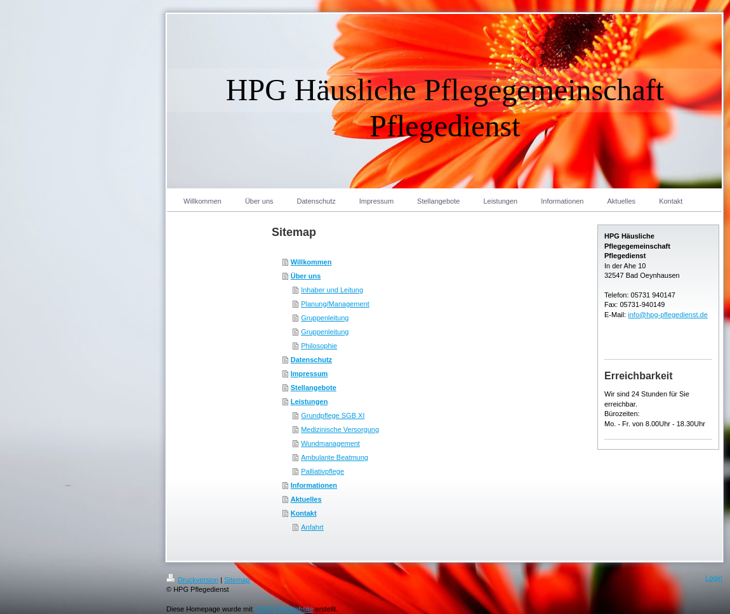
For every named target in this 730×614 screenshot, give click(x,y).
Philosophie (319, 345)
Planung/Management (335, 304)
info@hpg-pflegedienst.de (668, 314)
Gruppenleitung (324, 318)
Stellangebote (313, 387)
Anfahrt (312, 527)
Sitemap (236, 580)
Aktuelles (306, 499)
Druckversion (192, 580)
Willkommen (311, 262)
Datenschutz (311, 359)
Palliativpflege (322, 471)
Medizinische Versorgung (340, 429)
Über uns (306, 276)
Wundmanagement (330, 443)
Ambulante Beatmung (334, 457)
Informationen (314, 485)
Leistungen (309, 401)
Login (713, 578)
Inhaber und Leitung (332, 290)
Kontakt (304, 513)
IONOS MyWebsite (284, 609)
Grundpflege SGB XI (332, 415)
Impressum (309, 373)
